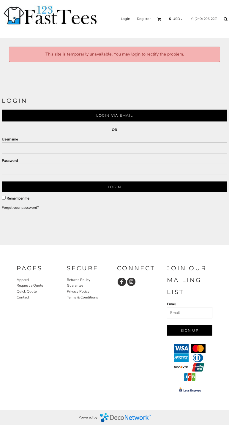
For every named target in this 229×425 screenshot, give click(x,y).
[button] (159, 19)
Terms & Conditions (82, 297)
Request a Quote (30, 285)
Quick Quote (27, 291)
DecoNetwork (125, 418)
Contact (23, 297)
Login (125, 19)
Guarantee (75, 285)
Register (144, 19)
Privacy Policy (78, 291)
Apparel (23, 279)
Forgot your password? (20, 207)
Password (10, 160)
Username (10, 139)
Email (171, 304)
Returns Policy (78, 279)
